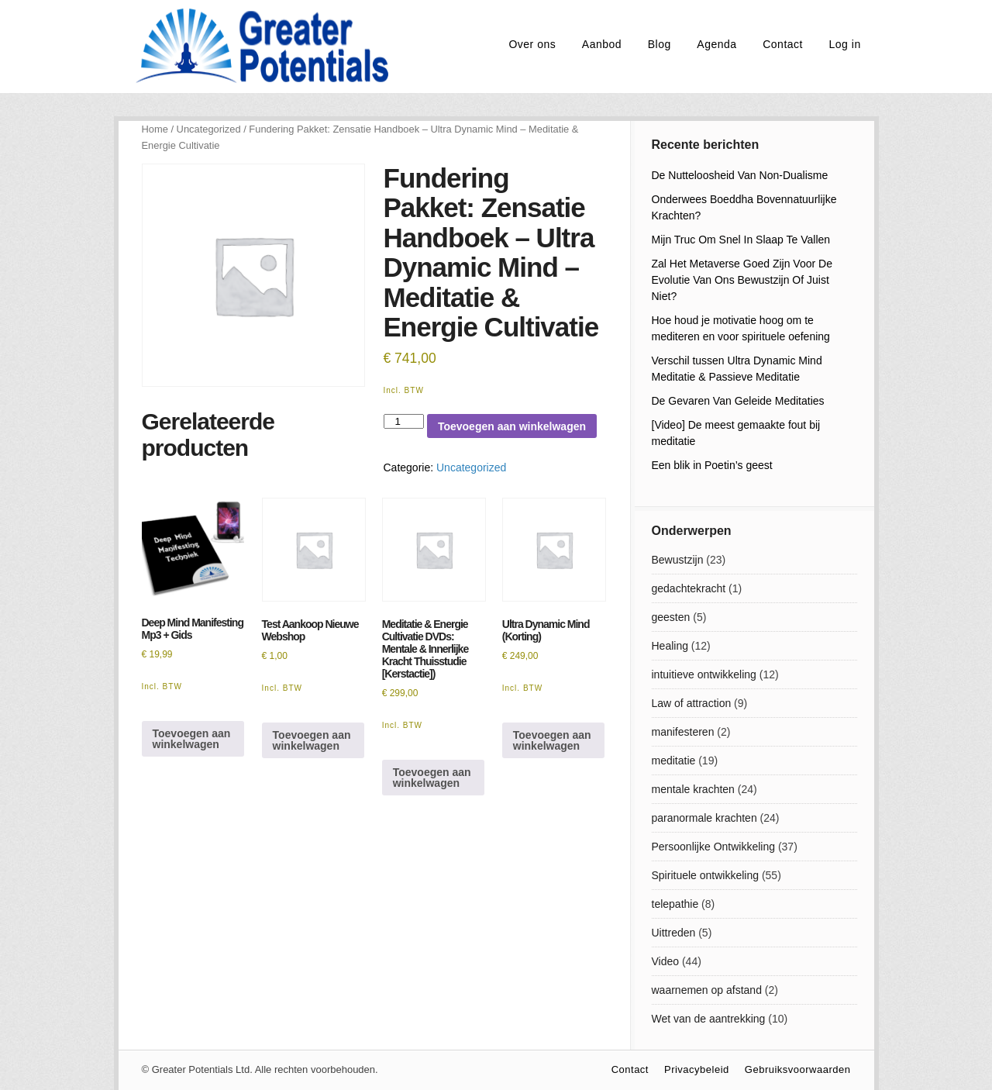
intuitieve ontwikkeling (704, 674)
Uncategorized (209, 129)
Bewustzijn (678, 560)
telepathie (675, 904)
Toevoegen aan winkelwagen (512, 426)
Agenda (716, 44)
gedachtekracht (689, 588)
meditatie (674, 760)
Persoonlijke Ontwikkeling (714, 846)
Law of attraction (692, 703)
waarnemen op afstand (707, 990)
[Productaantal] (404, 421)
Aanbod (602, 44)
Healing (670, 646)
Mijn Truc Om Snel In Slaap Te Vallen (741, 239)
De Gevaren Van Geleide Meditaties (738, 401)
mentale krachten (693, 789)
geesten (671, 617)
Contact (783, 44)
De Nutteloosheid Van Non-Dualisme (740, 175)
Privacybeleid (696, 1069)
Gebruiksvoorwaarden (798, 1069)
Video (666, 961)
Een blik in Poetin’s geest (712, 465)
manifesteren (683, 732)
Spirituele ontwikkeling (706, 875)
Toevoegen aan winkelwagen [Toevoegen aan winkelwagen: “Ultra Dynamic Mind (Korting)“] (552, 740)
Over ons (532, 44)
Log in (845, 44)
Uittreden (674, 932)
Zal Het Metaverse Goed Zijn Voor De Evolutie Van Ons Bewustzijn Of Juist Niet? (742, 279)
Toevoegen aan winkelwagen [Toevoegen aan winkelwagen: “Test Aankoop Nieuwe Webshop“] (312, 740)
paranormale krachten (704, 818)
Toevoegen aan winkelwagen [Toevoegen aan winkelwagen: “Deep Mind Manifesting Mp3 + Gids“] (192, 738)
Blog (659, 44)
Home (155, 129)
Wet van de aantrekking (709, 1018)
